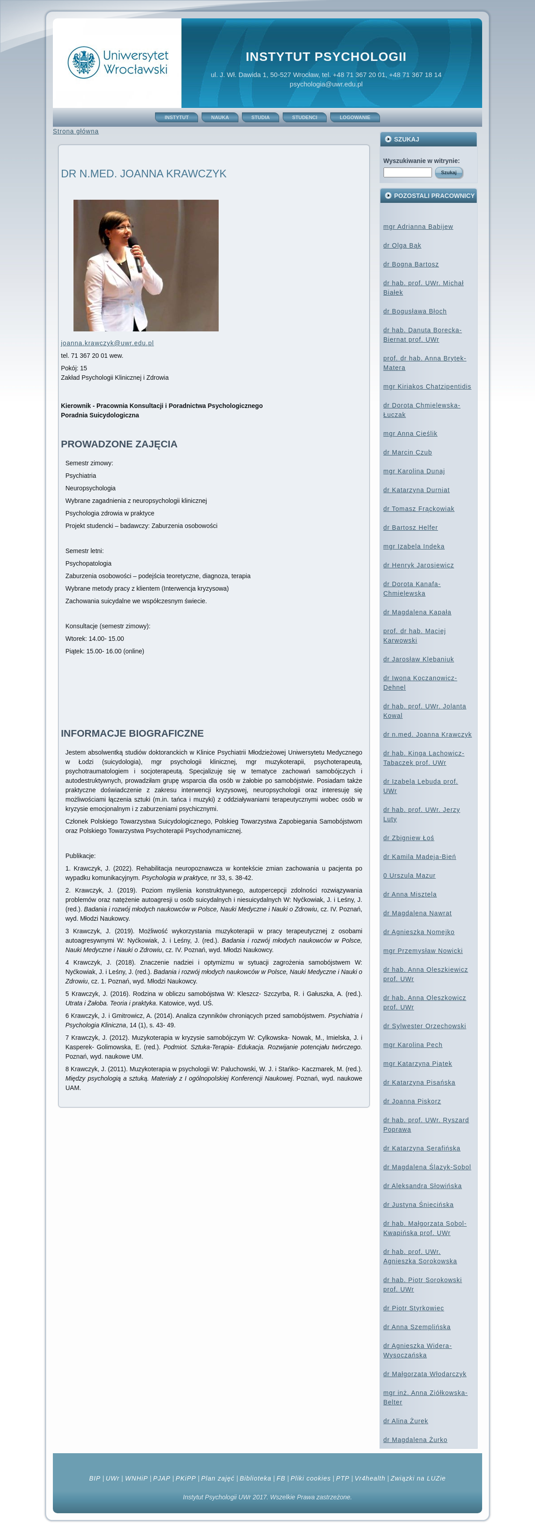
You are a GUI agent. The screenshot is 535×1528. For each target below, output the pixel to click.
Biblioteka (256, 1478)
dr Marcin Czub (408, 452)
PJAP (162, 1478)
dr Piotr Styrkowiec (414, 1308)
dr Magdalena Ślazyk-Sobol (427, 1167)
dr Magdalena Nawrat (418, 913)
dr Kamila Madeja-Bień (420, 856)
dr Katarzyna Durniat (417, 490)
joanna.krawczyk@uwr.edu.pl (107, 343)
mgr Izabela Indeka (414, 546)
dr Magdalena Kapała (418, 612)
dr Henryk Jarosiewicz (419, 565)
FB (280, 1478)
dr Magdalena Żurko (416, 1439)
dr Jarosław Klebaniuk (419, 659)
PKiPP (186, 1478)
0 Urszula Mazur (410, 875)
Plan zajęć (218, 1478)
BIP (95, 1478)
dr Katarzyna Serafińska (422, 1148)
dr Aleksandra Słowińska (423, 1185)
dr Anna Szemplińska (417, 1327)
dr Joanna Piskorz (412, 1101)
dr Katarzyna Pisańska (420, 1082)
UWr (113, 1478)
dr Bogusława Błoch (415, 311)
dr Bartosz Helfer (411, 527)
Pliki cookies (310, 1478)
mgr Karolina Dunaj (414, 471)
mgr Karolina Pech (413, 1044)
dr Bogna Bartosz (411, 264)
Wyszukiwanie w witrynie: (422, 160)
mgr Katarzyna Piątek (418, 1063)
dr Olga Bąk (403, 245)
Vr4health (370, 1478)
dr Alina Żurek (406, 1421)
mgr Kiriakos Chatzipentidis (428, 386)
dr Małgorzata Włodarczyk (425, 1374)
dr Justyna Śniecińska (419, 1204)
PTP (342, 1478)
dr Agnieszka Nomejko (419, 932)
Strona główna (76, 131)
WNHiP (135, 1478)
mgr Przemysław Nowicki (423, 950)
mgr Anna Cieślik (411, 433)
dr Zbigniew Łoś (409, 837)
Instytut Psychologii (326, 57)
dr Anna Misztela (410, 894)
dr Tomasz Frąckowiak (419, 508)
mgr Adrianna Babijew (418, 226)
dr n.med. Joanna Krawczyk (428, 734)
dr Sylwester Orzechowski (425, 1026)
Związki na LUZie (418, 1478)
